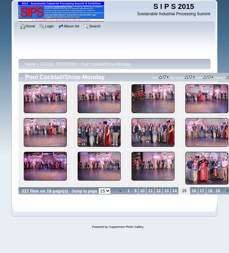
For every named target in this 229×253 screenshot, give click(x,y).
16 (194, 191)
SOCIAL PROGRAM (58, 64)
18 (210, 191)
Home (30, 64)
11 (150, 191)
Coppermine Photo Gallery (125, 227)
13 (166, 191)
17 (202, 191)
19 (217, 191)
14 (174, 191)
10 (142, 191)
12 (158, 191)
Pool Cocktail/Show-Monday (105, 64)
